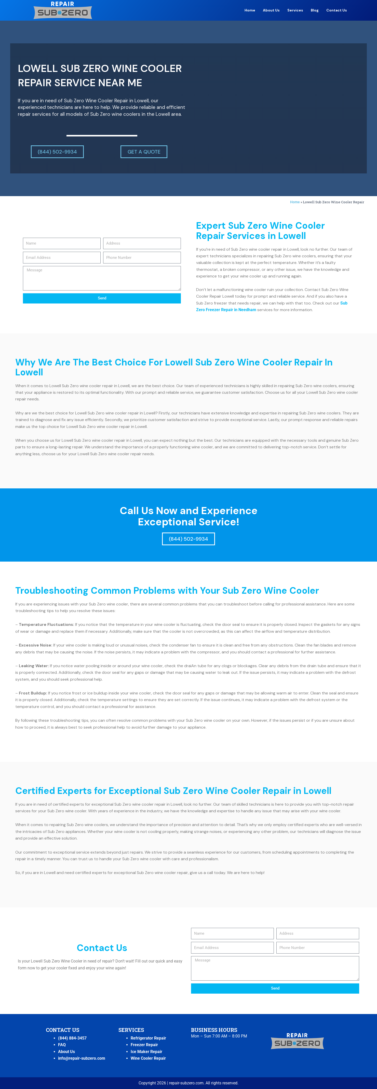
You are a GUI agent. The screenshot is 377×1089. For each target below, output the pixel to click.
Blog (315, 10)
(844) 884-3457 (72, 1038)
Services (295, 10)
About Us (271, 10)
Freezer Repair (144, 1044)
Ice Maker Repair (146, 1051)
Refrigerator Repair (148, 1038)
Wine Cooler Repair (148, 1058)
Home (250, 10)
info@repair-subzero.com (81, 1058)
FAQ (62, 1044)
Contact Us (336, 10)
